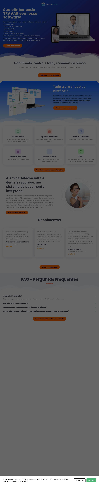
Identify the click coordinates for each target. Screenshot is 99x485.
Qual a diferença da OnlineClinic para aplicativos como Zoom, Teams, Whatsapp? (36, 311)
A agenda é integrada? (12, 296)
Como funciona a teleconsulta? (15, 303)
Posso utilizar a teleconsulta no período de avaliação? (25, 307)
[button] (49, 296)
